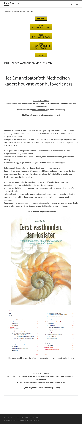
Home (6, 12)
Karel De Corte (14, 417)
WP (15, 420)
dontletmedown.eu (40, 109)
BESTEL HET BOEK (41, 100)
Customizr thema (34, 420)
